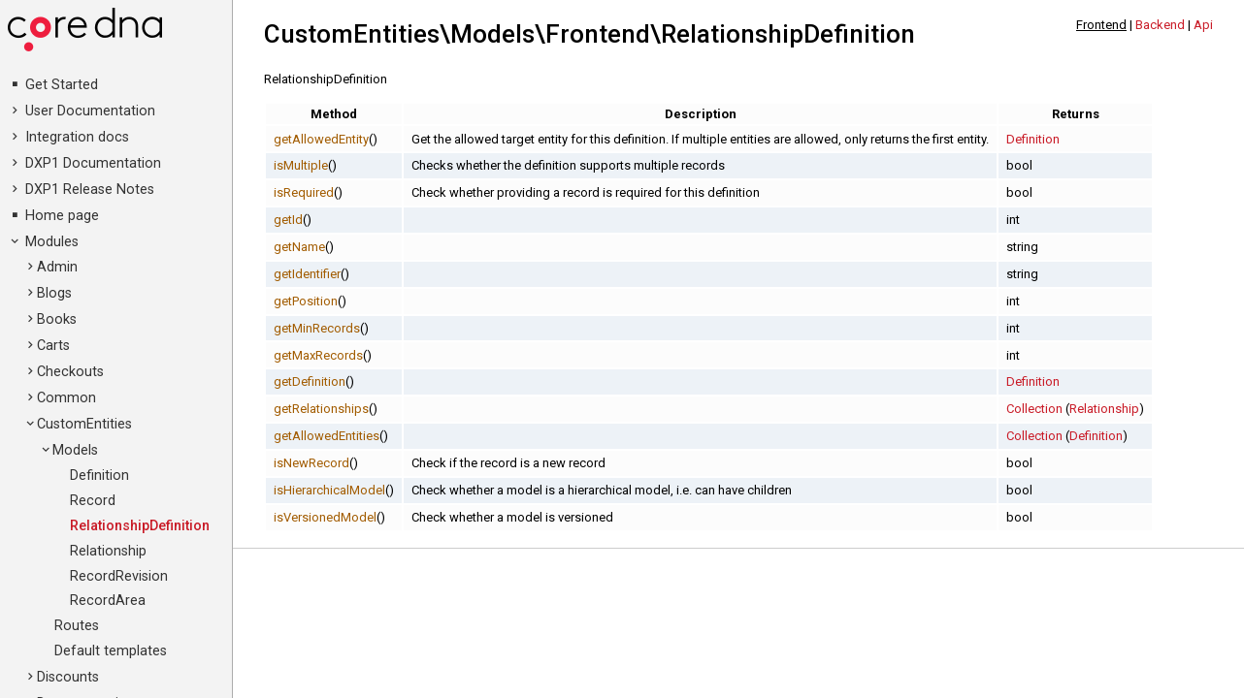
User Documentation (90, 111)
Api (1203, 24)
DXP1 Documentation (93, 163)
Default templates (110, 651)
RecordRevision (119, 576)
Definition (99, 475)
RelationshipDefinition (140, 526)
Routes (76, 626)
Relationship (108, 551)
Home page (62, 215)
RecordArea (108, 600)
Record (92, 500)
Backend (1160, 24)
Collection (1034, 408)
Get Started (61, 85)
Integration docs (77, 137)
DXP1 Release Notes (89, 189)
